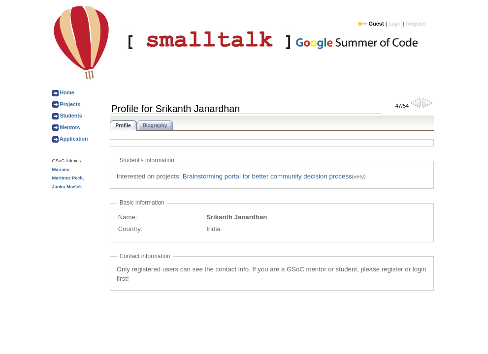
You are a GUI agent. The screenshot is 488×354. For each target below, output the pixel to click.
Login (395, 24)
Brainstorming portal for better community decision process (267, 176)
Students (70, 115)
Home (66, 92)
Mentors (69, 127)
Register (416, 24)
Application (73, 139)
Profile (123, 125)
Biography (155, 125)
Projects (70, 104)
